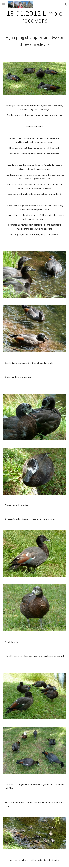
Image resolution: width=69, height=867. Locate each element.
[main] (34, 17)
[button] (4, 4)
